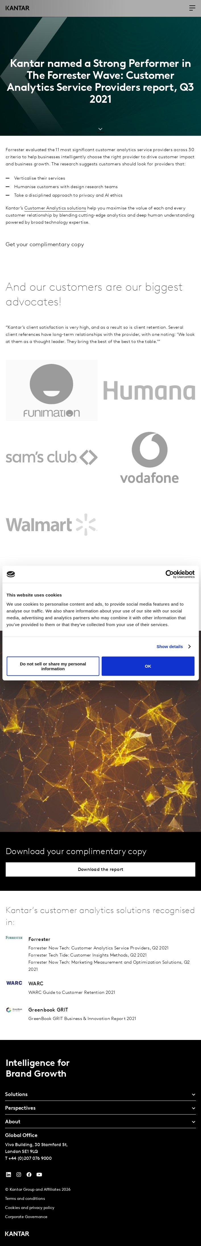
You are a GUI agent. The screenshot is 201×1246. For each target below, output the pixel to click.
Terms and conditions (25, 1199)
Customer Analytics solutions (55, 208)
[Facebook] (29, 1176)
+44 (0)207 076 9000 (30, 1158)
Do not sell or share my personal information (53, 666)
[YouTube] (8, 1176)
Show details (170, 646)
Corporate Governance (26, 1217)
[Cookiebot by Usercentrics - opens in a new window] (169, 574)
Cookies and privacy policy (29, 1208)
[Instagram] (18, 1176)
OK (148, 666)
